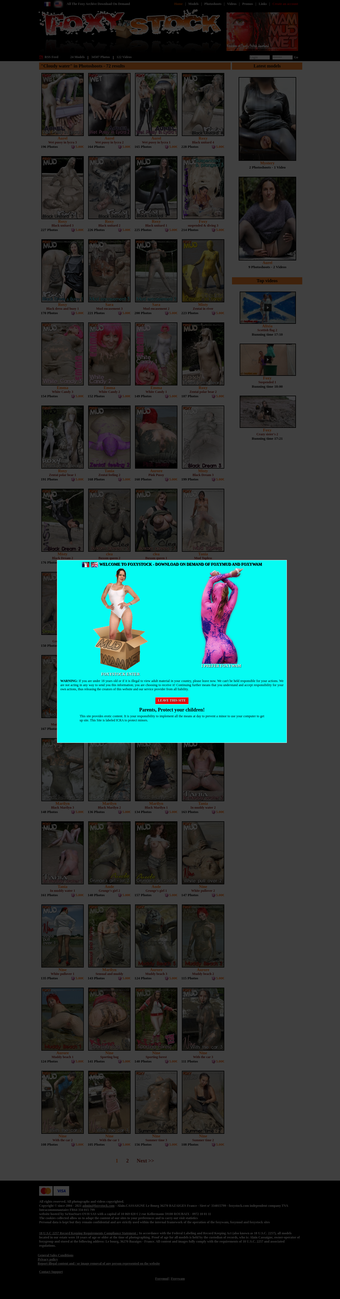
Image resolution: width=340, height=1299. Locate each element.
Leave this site (172, 700)
